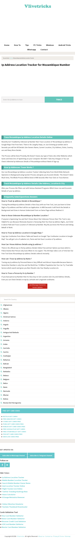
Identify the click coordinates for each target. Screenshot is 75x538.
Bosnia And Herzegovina (11, 403)
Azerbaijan (6, 356)
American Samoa (8, 317)
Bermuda (5, 391)
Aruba (4, 344)
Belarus (5, 375)
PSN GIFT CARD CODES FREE (12, 434)
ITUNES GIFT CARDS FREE (12, 421)
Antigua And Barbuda (10, 332)
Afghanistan (6, 305)
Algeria (4, 313)
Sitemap (67, 536)
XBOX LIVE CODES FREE (11, 437)
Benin (4, 387)
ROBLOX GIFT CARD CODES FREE (14, 427)
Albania (4, 309)
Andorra (5, 321)
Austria (4, 352)
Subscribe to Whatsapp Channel (13, 455)
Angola (4, 324)
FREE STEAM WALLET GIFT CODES (14, 432)
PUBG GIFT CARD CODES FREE (13, 424)
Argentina (5, 336)
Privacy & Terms (58, 536)
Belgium (5, 379)
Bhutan (4, 395)
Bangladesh (6, 367)
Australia (5, 348)
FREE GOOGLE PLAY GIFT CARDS (14, 429)
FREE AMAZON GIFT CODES (12, 419)
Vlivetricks (37, 6)
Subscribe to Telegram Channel (41, 455)
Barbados (5, 371)
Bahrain (5, 364)
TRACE (59, 99)
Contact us (48, 536)
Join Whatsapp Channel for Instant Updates (37, 286)
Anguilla (5, 328)
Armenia (5, 340)
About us (41, 536)
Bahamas (5, 360)
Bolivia (4, 399)
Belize (4, 383)
